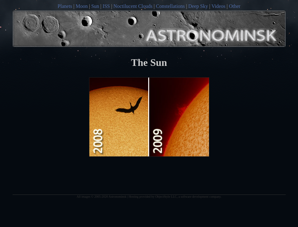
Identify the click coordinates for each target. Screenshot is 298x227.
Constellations (170, 6)
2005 (119, 117)
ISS (106, 6)
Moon (82, 6)
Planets (65, 6)
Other (234, 6)
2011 (179, 117)
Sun (95, 6)
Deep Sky (198, 6)
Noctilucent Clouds (132, 6)
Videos (218, 6)
